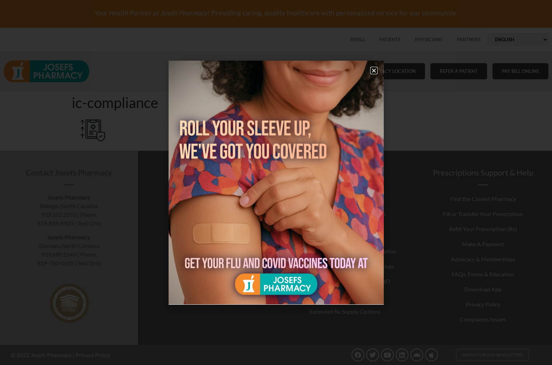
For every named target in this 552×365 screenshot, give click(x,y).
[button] (374, 70)
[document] (276, 182)
